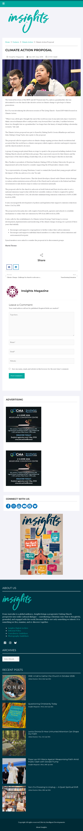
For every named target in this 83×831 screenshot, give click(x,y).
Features (16, 42)
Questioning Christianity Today (42, 704)
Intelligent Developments (55, 822)
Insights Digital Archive (18, 628)
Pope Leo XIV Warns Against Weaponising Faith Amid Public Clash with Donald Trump (53, 760)
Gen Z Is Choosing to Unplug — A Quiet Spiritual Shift (53, 787)
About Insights (41, 827)
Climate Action (27, 42)
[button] (9, 267)
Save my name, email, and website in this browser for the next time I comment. (40, 369)
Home (7, 42)
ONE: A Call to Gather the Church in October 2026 (51, 676)
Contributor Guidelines (18, 633)
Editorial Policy (14, 630)
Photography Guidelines (18, 636)
